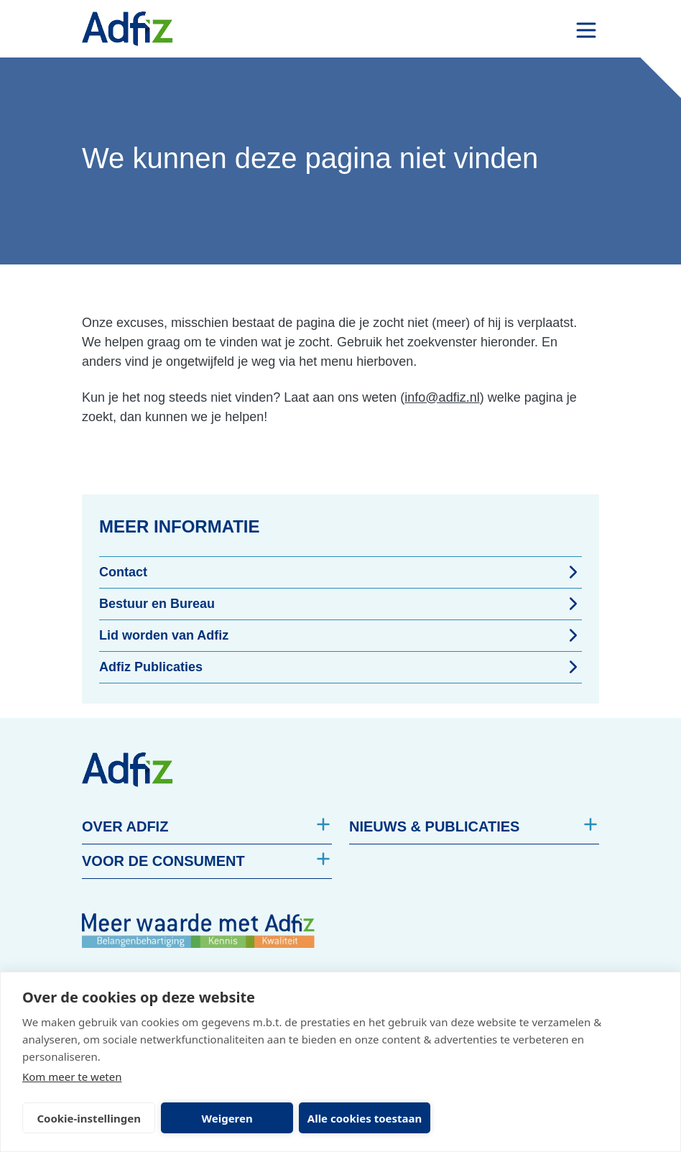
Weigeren (218, 1118)
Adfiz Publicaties (340, 667)
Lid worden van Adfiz (340, 635)
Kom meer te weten (72, 1076)
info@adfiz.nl (441, 397)
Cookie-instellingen (86, 1118)
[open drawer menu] (586, 30)
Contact (340, 572)
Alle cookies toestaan (350, 1118)
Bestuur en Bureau (340, 603)
